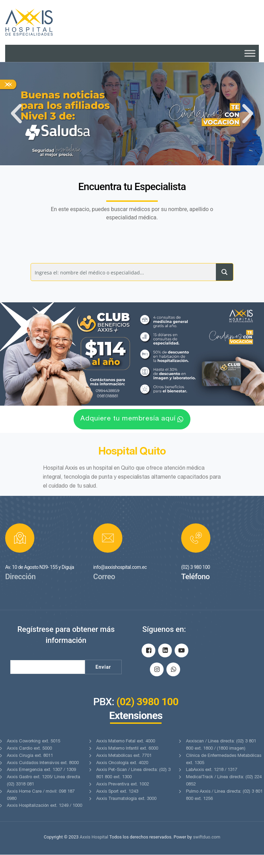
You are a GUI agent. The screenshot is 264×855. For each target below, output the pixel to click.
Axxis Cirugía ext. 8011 (30, 756)
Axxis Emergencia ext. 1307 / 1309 (41, 770)
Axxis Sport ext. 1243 (117, 792)
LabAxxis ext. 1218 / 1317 (211, 770)
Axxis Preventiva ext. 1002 (122, 785)
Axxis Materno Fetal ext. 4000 (125, 742)
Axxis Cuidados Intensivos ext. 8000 (43, 763)
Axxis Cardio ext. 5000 (29, 749)
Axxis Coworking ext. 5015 (33, 742)
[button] (16, 113)
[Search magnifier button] (224, 272)
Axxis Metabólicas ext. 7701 (124, 756)
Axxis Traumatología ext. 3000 (126, 799)
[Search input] (124, 272)
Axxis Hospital (94, 837)
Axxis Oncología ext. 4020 (122, 763)
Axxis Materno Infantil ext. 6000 (127, 749)
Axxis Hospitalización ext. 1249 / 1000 (44, 806)
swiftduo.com (206, 837)
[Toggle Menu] (249, 53)
